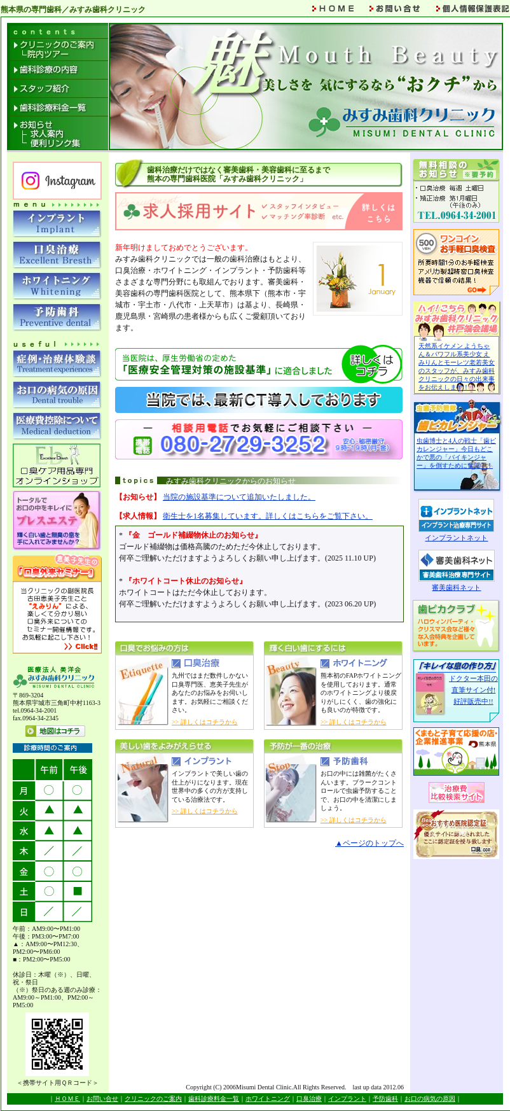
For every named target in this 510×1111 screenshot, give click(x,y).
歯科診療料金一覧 (213, 1098)
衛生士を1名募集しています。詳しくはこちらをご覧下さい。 (268, 516)
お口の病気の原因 (429, 1098)
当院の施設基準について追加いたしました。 (239, 497)
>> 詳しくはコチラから (205, 721)
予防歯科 (385, 1098)
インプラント (347, 1098)
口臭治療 (309, 1098)
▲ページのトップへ (369, 843)
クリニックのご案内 (153, 1098)
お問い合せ (102, 1098)
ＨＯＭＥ (67, 1098)
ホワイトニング (267, 1098)
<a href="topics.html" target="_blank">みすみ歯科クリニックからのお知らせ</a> (259, 574)
